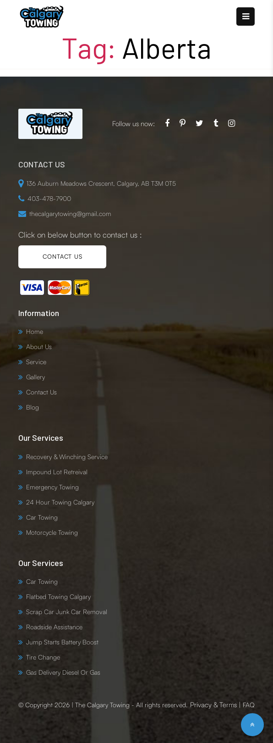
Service (36, 362)
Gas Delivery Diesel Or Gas (63, 672)
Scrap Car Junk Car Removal (66, 611)
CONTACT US (62, 256)
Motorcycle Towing (52, 532)
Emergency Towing (52, 487)
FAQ (249, 705)
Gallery (35, 377)
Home (34, 331)
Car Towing (42, 517)
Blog (32, 407)
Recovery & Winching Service (67, 456)
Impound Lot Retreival (56, 472)
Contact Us (41, 392)
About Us (39, 346)
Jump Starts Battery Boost (62, 642)
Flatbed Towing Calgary (58, 596)
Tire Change (43, 657)
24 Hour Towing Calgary (60, 502)
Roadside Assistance (54, 627)
